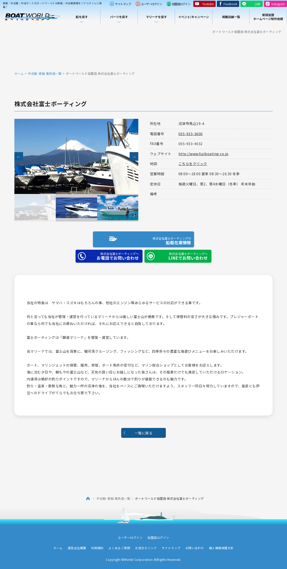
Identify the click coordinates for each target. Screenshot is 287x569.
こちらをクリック (192, 163)
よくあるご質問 (119, 546)
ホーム (19, 73)
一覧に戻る (144, 430)
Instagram (278, 4)
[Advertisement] (143, 52)
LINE (258, 4)
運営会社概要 (77, 546)
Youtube (208, 4)
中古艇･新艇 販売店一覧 (44, 73)
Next (134, 156)
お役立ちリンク (146, 546)
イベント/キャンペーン (193, 17)
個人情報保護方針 (221, 546)
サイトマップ (123, 4)
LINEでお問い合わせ (176, 254)
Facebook (230, 4)
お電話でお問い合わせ (107, 254)
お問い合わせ (194, 546)
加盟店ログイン (181, 4)
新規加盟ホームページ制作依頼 (268, 17)
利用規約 (97, 546)
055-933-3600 (190, 133)
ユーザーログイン (151, 4)
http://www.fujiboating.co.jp (203, 153)
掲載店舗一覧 (231, 17)
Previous (18, 156)
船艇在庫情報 (142, 238)
